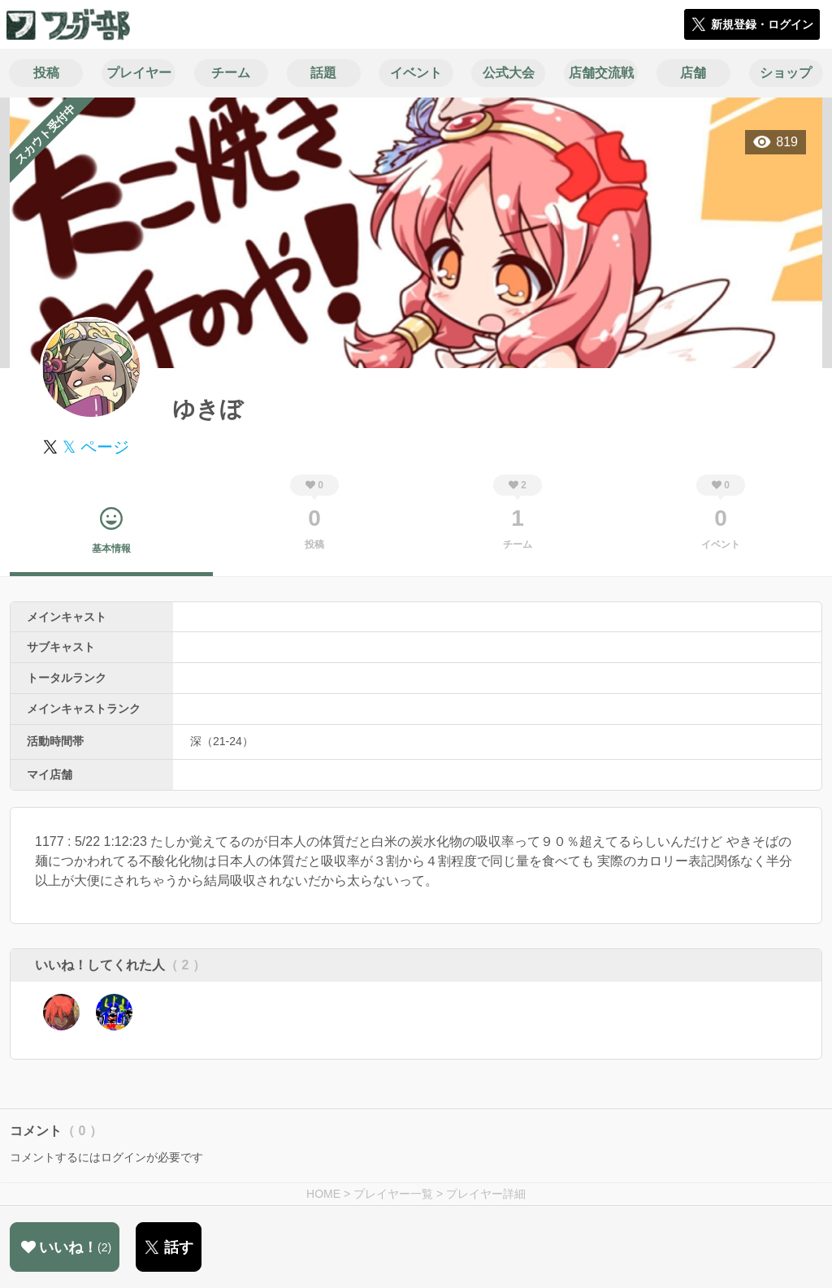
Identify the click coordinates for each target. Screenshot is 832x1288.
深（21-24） (222, 741)
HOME (323, 1193)
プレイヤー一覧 (393, 1193)
